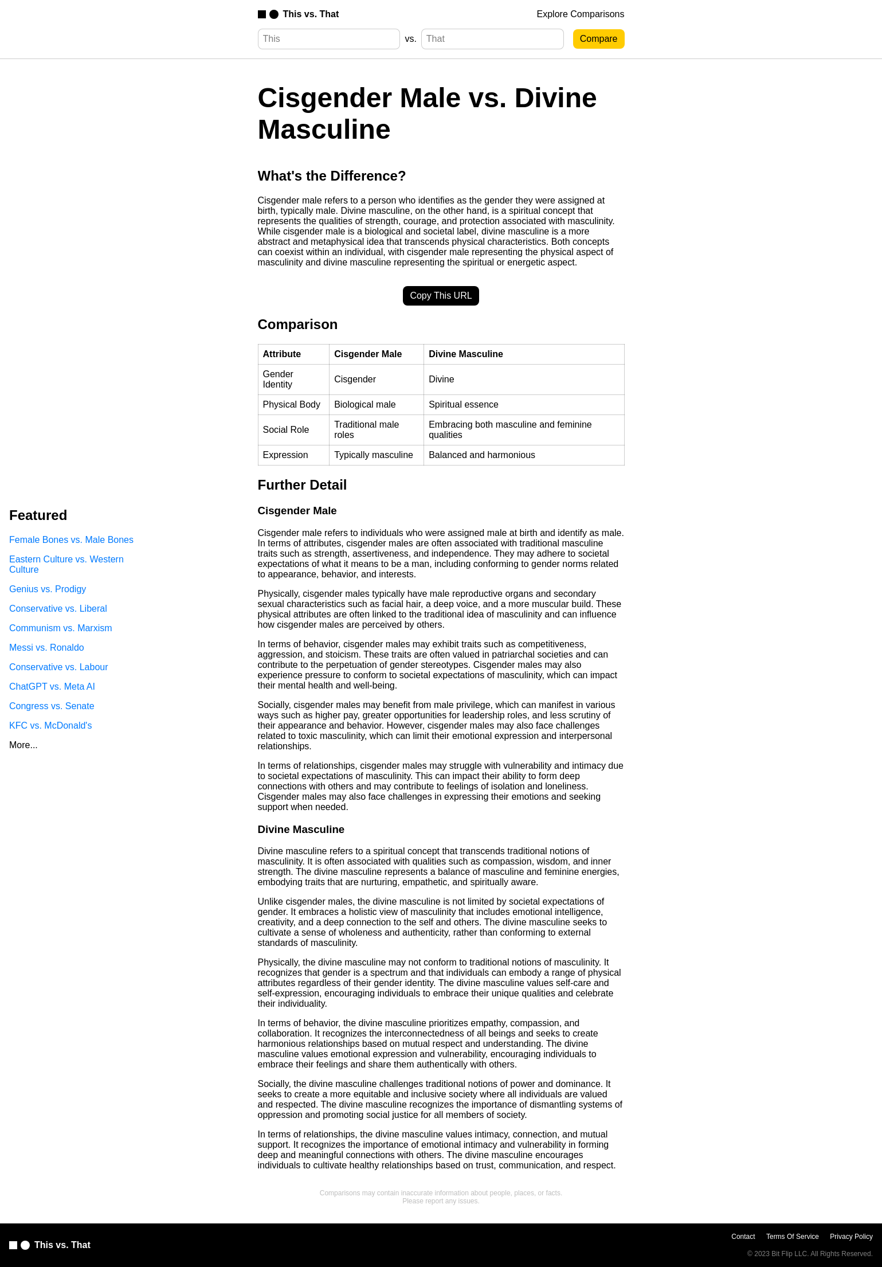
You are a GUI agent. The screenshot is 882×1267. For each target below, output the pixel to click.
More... (23, 745)
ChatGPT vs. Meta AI (52, 686)
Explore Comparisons (581, 14)
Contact (743, 1237)
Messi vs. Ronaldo (46, 647)
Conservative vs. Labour (58, 667)
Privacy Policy (851, 1237)
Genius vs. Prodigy (47, 589)
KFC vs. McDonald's (50, 725)
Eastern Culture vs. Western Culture (66, 564)
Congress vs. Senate (52, 706)
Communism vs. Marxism (60, 628)
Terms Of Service (792, 1237)
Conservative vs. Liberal (58, 608)
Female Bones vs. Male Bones (71, 540)
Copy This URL (441, 295)
